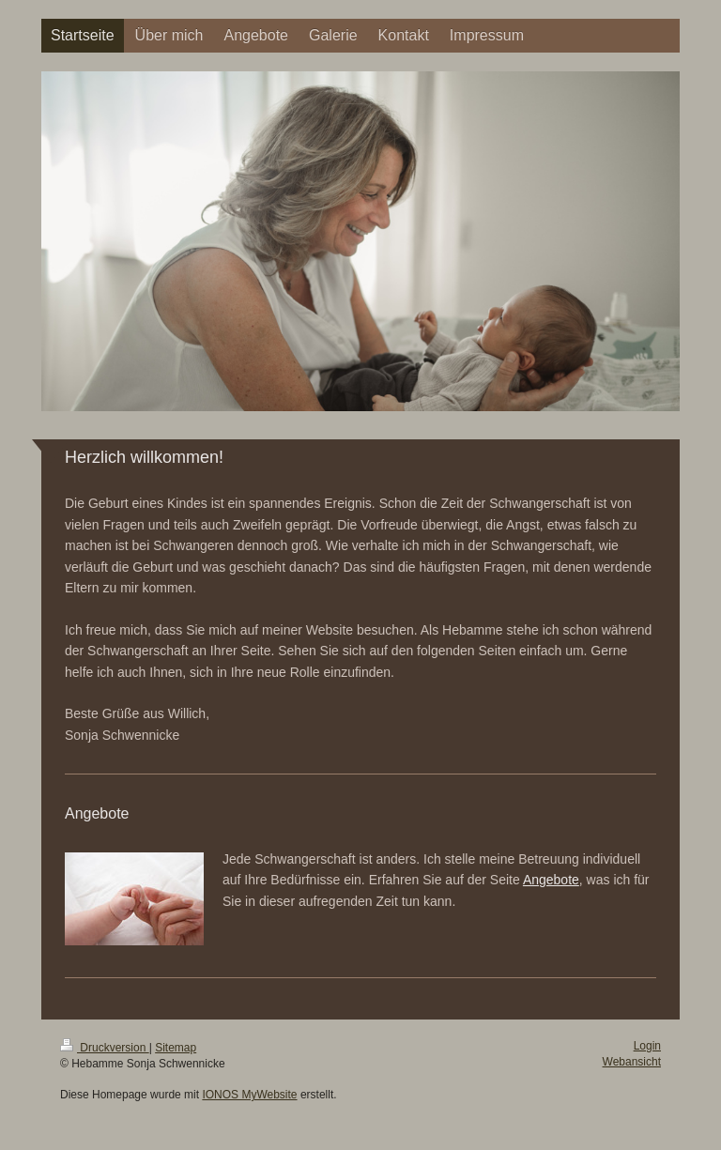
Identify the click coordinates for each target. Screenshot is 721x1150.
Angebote (551, 879)
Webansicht (632, 1061)
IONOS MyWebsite (249, 1094)
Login (647, 1045)
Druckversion (104, 1047)
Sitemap (175, 1047)
